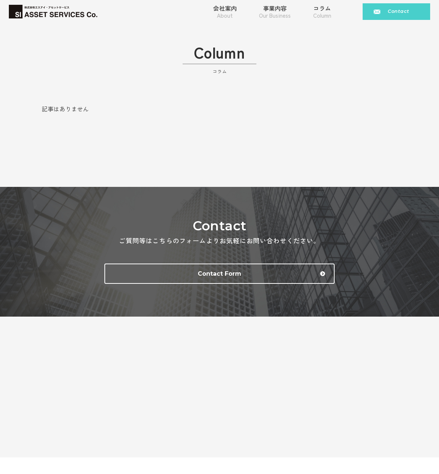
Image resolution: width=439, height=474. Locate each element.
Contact (398, 13)
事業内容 (275, 13)
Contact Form (232, 278)
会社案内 (225, 13)
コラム (322, 13)
